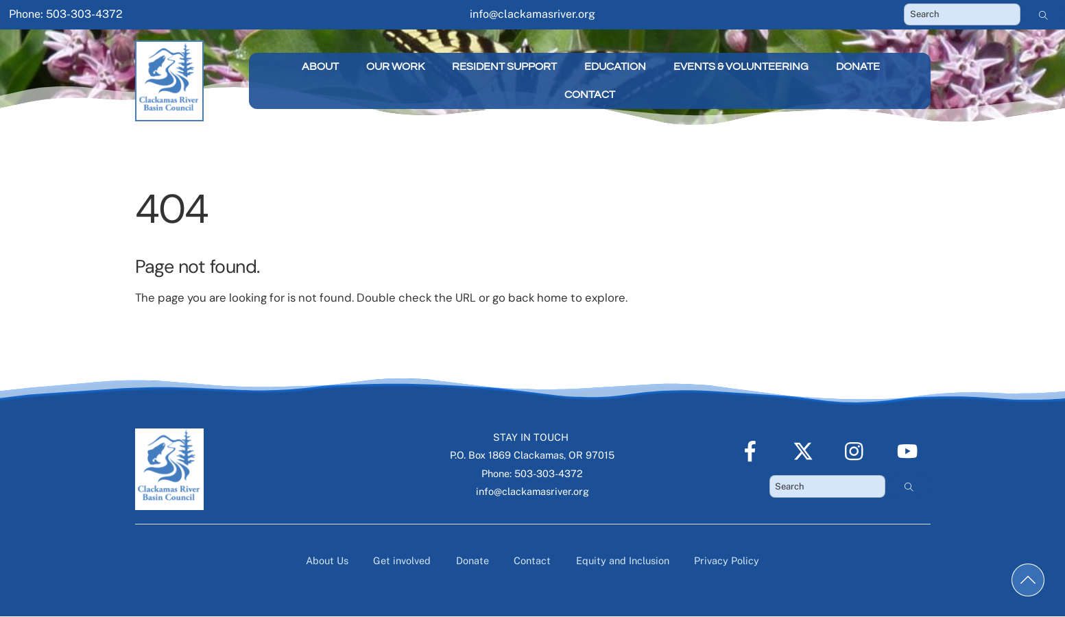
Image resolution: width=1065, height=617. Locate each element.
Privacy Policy (726, 560)
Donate (858, 66)
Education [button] (615, 66)
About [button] (320, 66)
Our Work (395, 66)
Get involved (402, 560)
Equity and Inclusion (622, 560)
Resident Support (504, 66)
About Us (327, 560)
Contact (589, 94)
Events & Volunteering (741, 66)
